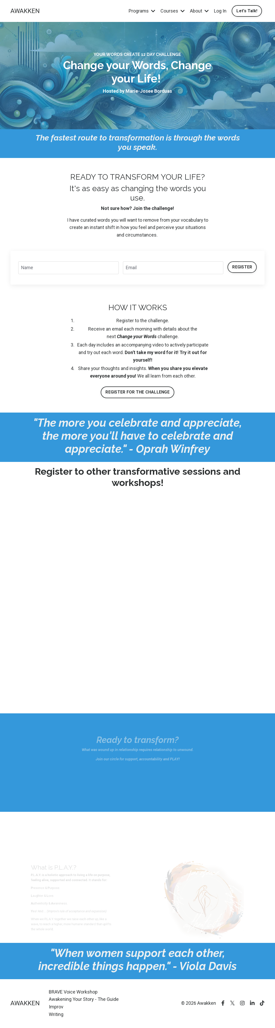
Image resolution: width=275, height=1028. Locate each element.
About (199, 11)
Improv (56, 1007)
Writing (56, 1015)
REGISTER (242, 267)
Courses (172, 11)
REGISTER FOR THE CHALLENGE (137, 392)
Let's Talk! (246, 10)
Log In (220, 11)
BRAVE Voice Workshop (73, 992)
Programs (141, 11)
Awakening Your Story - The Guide (84, 1000)
